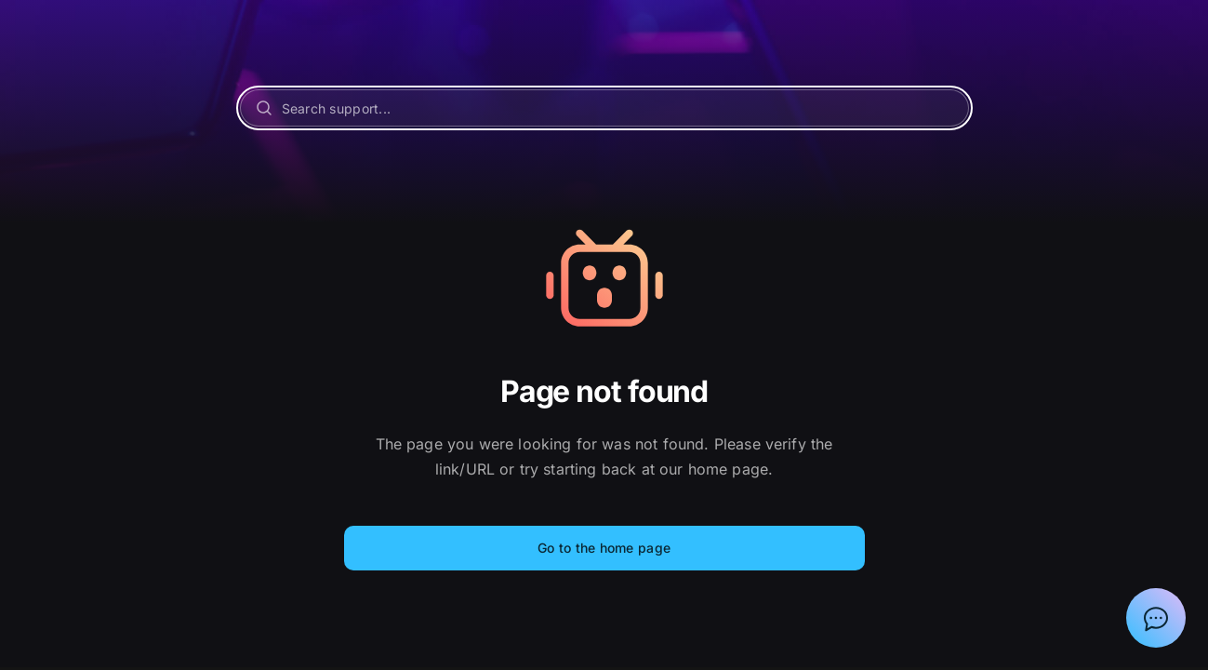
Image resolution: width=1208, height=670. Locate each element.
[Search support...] (604, 108)
